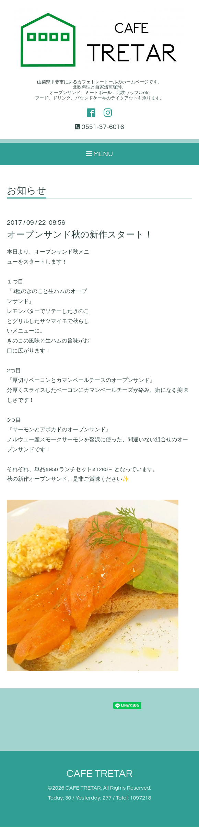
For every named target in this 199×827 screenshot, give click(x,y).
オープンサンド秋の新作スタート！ (80, 235)
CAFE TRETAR (99, 774)
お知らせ (26, 191)
